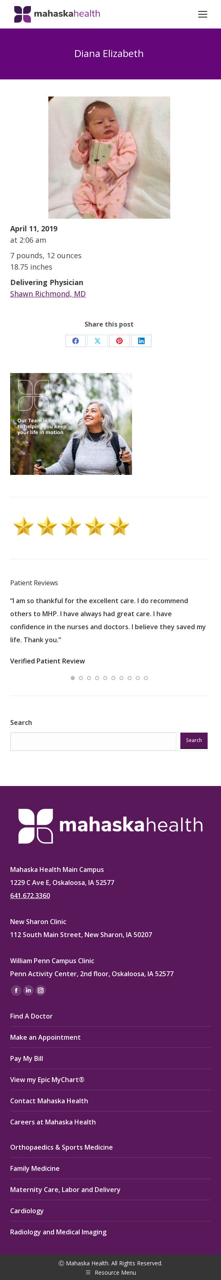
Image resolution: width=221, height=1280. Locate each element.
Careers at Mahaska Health (53, 1122)
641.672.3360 (30, 895)
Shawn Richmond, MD (48, 294)
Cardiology (27, 1210)
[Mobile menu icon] (203, 14)
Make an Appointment (45, 1037)
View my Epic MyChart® (47, 1079)
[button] (73, 678)
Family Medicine (35, 1168)
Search (21, 722)
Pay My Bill (26, 1058)
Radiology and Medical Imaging (58, 1231)
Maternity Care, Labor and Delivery (65, 1189)
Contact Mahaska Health (49, 1100)
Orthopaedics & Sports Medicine (61, 1147)
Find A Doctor (31, 1016)
